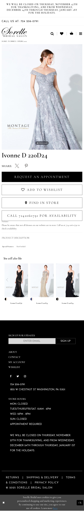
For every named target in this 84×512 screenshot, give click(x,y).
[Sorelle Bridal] (14, 33)
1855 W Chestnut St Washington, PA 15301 (37, 391)
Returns (12, 479)
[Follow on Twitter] (18, 378)
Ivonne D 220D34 (68, 304)
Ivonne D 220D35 (42, 304)
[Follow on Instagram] (25, 378)
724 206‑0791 (17, 386)
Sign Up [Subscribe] (65, 342)
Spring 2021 (22, 43)
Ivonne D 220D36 (16, 304)
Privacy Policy (47, 484)
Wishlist (14, 368)
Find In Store (42, 204)
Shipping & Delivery (42, 479)
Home (4, 43)
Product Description (15, 239)
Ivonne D (12, 43)
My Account (16, 363)
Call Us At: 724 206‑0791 (20, 22)
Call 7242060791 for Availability (42, 217)
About (12, 353)
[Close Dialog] (3, 504)
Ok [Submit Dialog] (80, 503)
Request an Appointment (42, 178)
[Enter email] (31, 342)
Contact (14, 358)
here (55, 509)
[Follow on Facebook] (10, 378)
